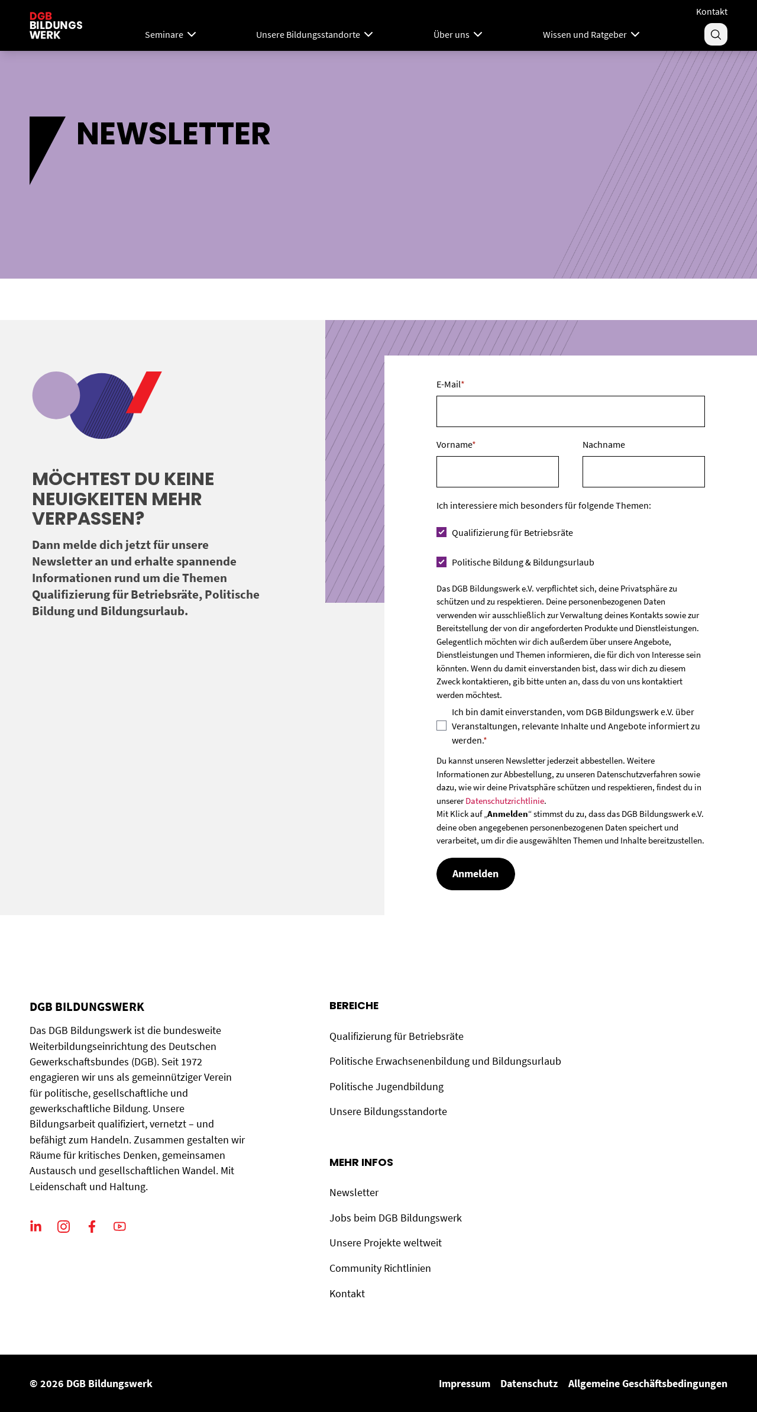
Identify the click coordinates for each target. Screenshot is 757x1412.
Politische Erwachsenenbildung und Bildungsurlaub (445, 1061)
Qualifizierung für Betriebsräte (396, 1036)
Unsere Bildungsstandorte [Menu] (316, 34)
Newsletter (353, 1192)
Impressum (464, 1383)
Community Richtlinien (380, 1268)
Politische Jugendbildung (386, 1086)
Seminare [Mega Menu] (172, 34)
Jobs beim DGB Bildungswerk (395, 1217)
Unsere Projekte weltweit (385, 1242)
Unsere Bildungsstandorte (388, 1111)
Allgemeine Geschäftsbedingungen (647, 1383)
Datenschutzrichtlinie (504, 800)
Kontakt (711, 11)
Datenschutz (529, 1383)
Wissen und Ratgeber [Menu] (592, 34)
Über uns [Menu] (459, 34)
